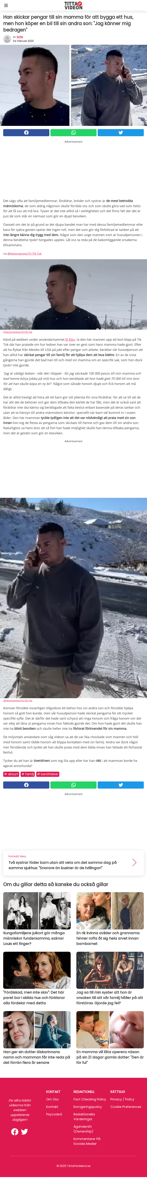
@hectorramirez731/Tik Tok (24, 253)
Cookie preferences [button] (125, 1107)
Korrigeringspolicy (88, 1107)
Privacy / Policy (122, 1099)
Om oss (52, 1099)
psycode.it (54, 1114)
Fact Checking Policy (90, 1099)
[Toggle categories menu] (6, 5)
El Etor (70, 339)
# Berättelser (47, 774)
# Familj (27, 774)
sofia (20, 37)
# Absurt (11, 774)
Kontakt (52, 1107)
